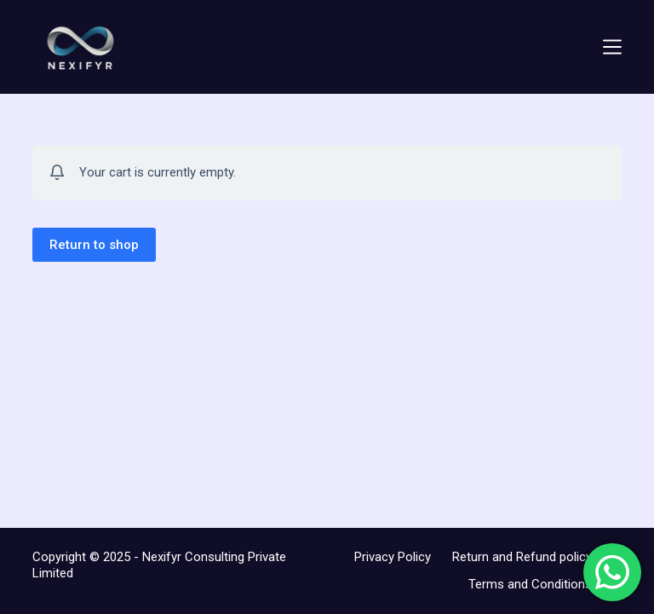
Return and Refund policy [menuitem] (522, 557)
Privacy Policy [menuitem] (392, 557)
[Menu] (612, 47)
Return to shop (94, 244)
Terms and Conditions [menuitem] (530, 584)
